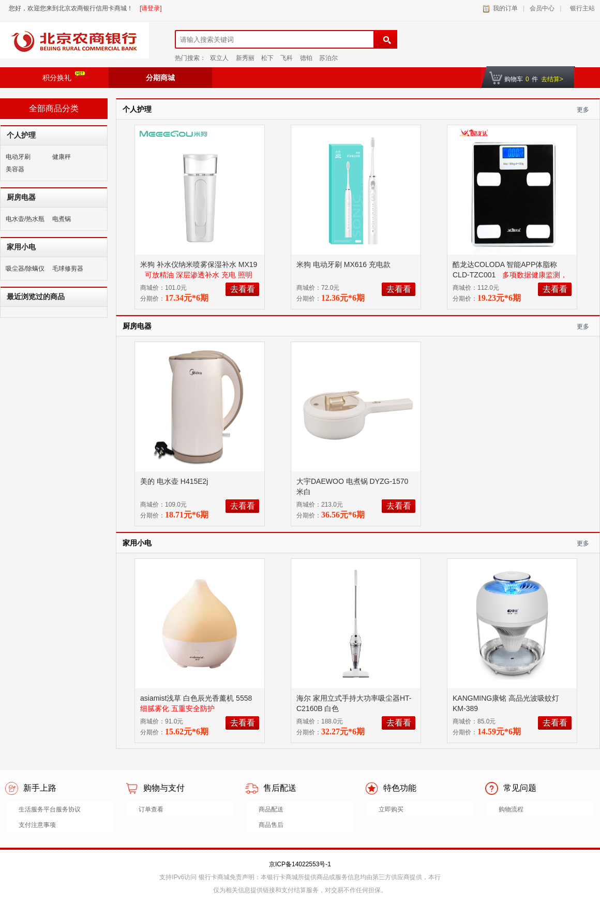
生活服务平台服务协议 (50, 809)
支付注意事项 (37, 825)
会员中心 (542, 8)
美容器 (15, 169)
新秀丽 (245, 58)
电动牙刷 (18, 156)
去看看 (242, 289)
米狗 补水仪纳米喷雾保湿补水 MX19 (198, 264)
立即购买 (391, 809)
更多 (583, 109)
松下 (267, 58)
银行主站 (580, 8)
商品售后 (271, 825)
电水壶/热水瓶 (25, 219)
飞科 (286, 58)
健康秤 (61, 156)
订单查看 (151, 809)
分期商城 (160, 77)
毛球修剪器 (67, 268)
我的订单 (505, 8)
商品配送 (271, 809)
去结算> (552, 79)
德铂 (306, 58)
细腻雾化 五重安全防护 (177, 708)
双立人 (219, 58)
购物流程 (511, 809)
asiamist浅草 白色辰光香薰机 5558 (197, 698)
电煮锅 (61, 219)
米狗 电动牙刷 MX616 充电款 (344, 264)
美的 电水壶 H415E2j (175, 481)
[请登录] (151, 8)
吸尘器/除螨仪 (25, 268)
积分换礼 (63, 76)
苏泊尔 (328, 58)
